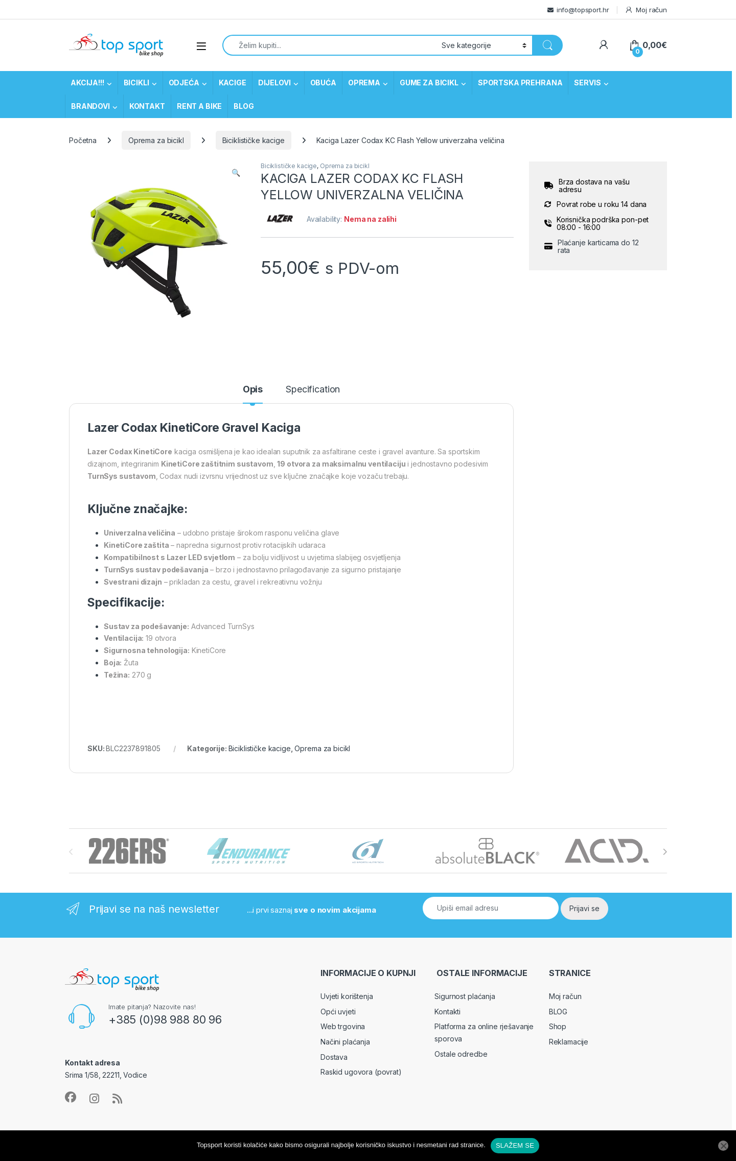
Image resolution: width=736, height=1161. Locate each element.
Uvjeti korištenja (346, 996)
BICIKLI (136, 82)
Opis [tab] (253, 389)
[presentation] (664, 851)
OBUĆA (323, 82)
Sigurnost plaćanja (464, 996)
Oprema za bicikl (156, 140)
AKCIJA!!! (87, 82)
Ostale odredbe (460, 1054)
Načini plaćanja (345, 1041)
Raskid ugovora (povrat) (361, 1071)
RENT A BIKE (199, 106)
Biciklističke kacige (253, 140)
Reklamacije (568, 1041)
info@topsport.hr (583, 10)
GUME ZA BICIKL (429, 82)
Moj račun (646, 10)
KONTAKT (147, 106)
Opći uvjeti (337, 1011)
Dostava (334, 1057)
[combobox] (329, 45)
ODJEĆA (184, 82)
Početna (83, 140)
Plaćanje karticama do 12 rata (598, 246)
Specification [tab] (313, 389)
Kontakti (447, 1011)
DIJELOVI (274, 82)
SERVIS (587, 82)
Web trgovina (342, 1026)
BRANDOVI (90, 106)
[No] (723, 1146)
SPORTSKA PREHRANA (520, 82)
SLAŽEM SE (515, 1145)
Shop (557, 1026)
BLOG (244, 106)
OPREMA (364, 82)
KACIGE (232, 82)
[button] (236, 173)
